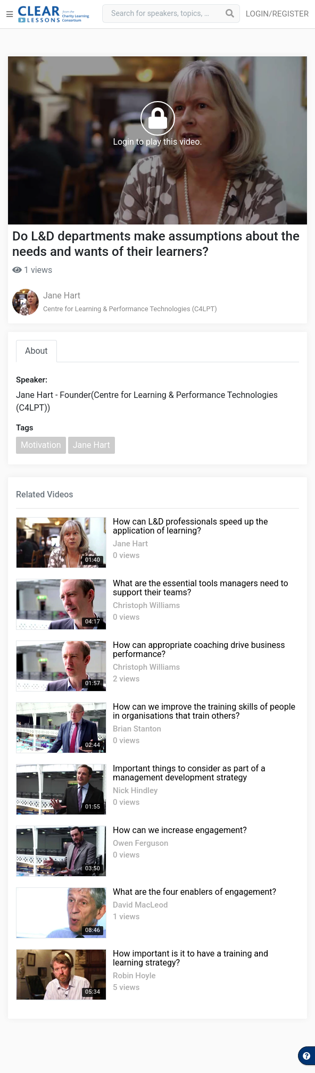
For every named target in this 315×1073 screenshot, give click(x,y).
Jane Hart (61, 295)
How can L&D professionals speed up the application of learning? (190, 526)
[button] (279, 14)
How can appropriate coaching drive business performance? (199, 649)
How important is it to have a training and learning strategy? (190, 958)
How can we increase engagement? (180, 830)
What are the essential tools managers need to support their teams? (200, 587)
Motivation (41, 445)
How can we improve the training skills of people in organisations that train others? (204, 711)
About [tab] (36, 351)
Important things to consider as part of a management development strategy (189, 773)
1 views (32, 270)
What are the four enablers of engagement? (194, 892)
